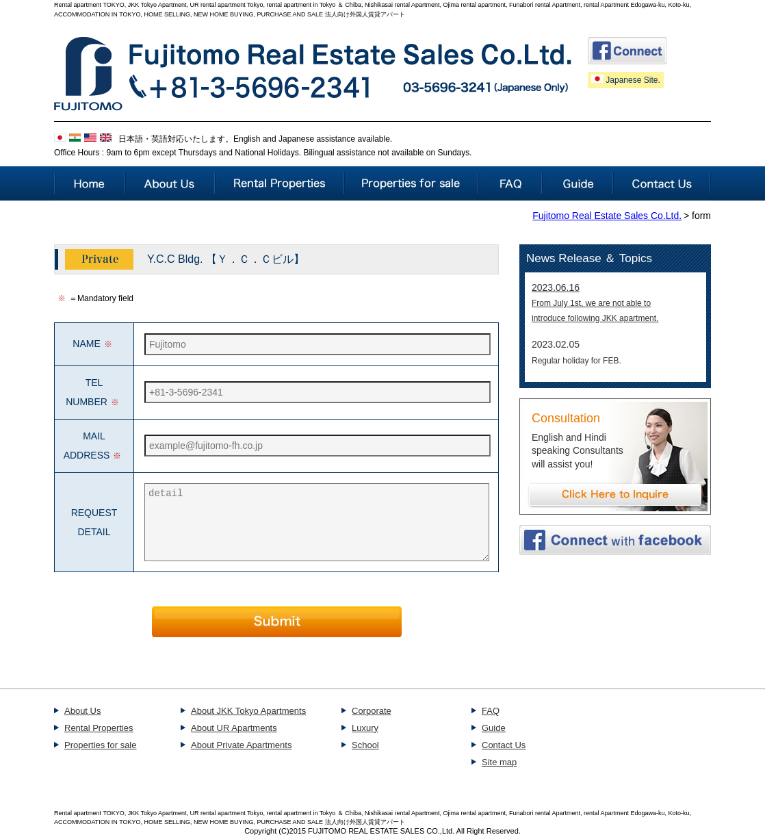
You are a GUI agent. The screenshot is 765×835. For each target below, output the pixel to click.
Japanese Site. (625, 80)
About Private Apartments (241, 745)
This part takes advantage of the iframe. (615, 327)
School (365, 745)
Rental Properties (98, 728)
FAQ (491, 711)
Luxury (365, 728)
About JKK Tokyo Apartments (248, 711)
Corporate (371, 711)
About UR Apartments (234, 728)
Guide (494, 728)
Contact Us (504, 745)
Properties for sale (100, 745)
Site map (499, 762)
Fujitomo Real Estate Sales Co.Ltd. (607, 215)
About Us (82, 711)
